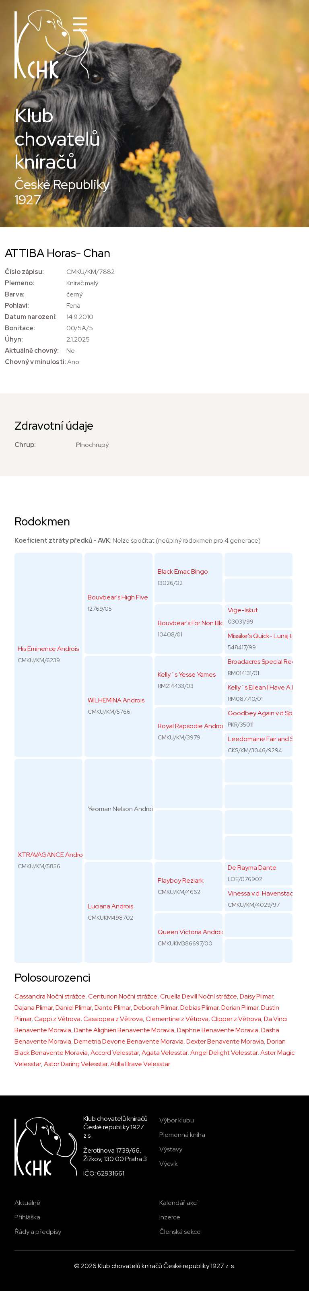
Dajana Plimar (33, 1007)
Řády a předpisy (37, 1231)
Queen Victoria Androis (191, 932)
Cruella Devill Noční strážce (198, 996)
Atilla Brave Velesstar (140, 1064)
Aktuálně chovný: (32, 350)
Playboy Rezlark (181, 880)
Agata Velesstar (164, 1052)
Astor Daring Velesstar (75, 1064)
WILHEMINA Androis (116, 700)
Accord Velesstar (115, 1052)
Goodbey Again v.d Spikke (266, 713)
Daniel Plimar (74, 1007)
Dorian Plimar (239, 1007)
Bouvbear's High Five (118, 597)
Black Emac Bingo (183, 571)
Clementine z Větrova (177, 1019)
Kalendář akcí (178, 1202)
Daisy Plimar (256, 996)
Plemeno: (19, 283)
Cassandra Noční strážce (49, 996)
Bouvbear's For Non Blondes (198, 623)
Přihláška (27, 1217)
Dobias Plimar (199, 1007)
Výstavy (170, 1149)
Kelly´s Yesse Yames (187, 674)
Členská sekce (180, 1231)
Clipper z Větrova (236, 1019)
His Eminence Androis (48, 648)
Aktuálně (27, 1202)
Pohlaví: (17, 305)
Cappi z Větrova (57, 1019)
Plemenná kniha (182, 1134)
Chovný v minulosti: (35, 362)
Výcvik (168, 1163)
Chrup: (25, 445)
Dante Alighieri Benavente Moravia (124, 1030)
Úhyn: (14, 339)
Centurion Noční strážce (122, 996)
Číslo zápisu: (24, 272)
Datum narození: (31, 317)
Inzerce (169, 1217)
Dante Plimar (113, 1007)
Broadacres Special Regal (264, 661)
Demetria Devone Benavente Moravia (128, 1041)
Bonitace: (20, 328)
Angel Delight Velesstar (224, 1052)
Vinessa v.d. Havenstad (261, 893)
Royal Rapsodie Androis (192, 726)
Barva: (15, 294)
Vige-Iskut (243, 610)
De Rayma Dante (252, 867)
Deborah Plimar (155, 1007)
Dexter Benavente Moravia (225, 1041)
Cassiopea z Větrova (113, 1019)
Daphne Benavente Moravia (217, 1030)
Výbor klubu (176, 1120)
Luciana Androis (110, 906)
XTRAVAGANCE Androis (52, 854)
